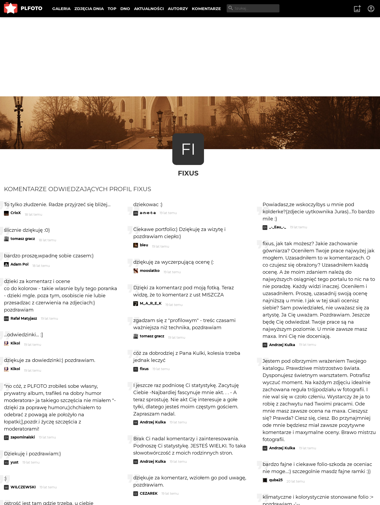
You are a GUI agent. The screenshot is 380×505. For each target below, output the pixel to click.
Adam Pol (19, 264)
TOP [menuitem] (112, 8)
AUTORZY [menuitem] (178, 8)
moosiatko (150, 270)
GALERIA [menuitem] (61, 8)
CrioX (16, 213)
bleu (144, 245)
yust (14, 462)
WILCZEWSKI (23, 487)
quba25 (276, 480)
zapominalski (23, 437)
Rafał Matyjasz (24, 318)
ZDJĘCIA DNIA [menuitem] (89, 8)
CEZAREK (149, 493)
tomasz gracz (23, 239)
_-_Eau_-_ (277, 227)
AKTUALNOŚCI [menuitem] (149, 8)
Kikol (15, 343)
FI (188, 149)
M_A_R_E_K (151, 303)
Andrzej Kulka (153, 422)
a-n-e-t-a (148, 213)
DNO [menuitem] (125, 8)
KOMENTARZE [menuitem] (206, 8)
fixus (188, 173)
